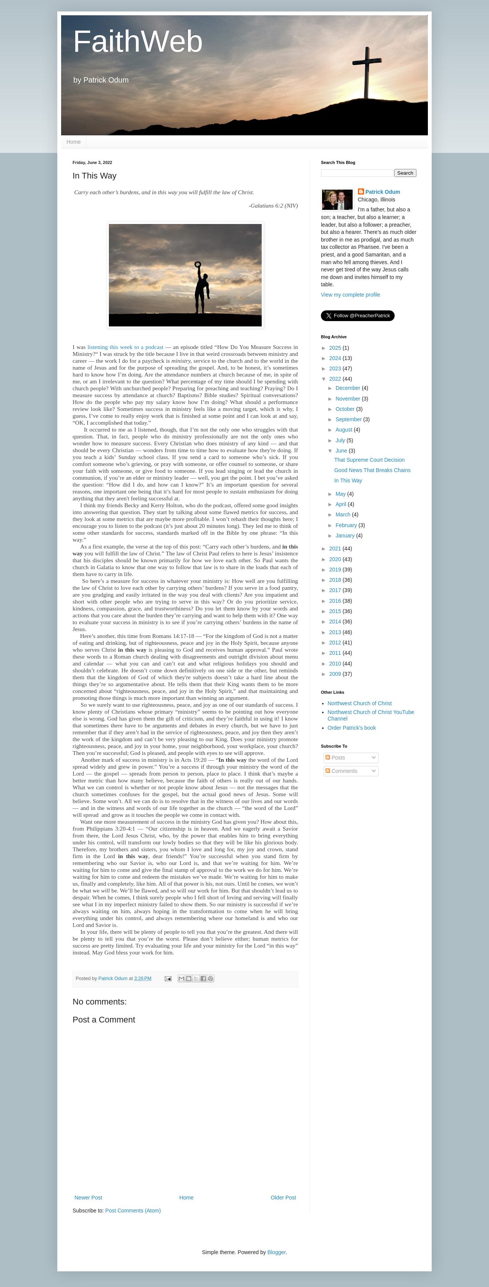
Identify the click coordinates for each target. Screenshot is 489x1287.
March (343, 514)
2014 (336, 621)
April (341, 504)
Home (73, 142)
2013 (336, 632)
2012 (336, 642)
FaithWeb (138, 41)
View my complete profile (350, 295)
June (341, 451)
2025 (336, 348)
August (344, 430)
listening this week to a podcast (125, 347)
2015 (336, 611)
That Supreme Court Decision (369, 460)
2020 (336, 559)
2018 (336, 580)
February (346, 525)
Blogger (276, 1252)
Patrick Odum (383, 192)
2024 (336, 358)
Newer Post (88, 1197)
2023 (336, 368)
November (348, 399)
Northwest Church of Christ (360, 703)
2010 (336, 664)
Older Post (283, 1197)
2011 (336, 653)
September (349, 419)
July (341, 440)
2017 (336, 590)
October (345, 409)
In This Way (348, 480)
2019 (336, 569)
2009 (336, 674)
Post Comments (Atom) (133, 1210)
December (348, 388)
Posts (335, 758)
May (341, 494)
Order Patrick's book (352, 728)
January (345, 535)
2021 (336, 548)
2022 (336, 379)
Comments (341, 771)
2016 (336, 601)
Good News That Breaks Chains (372, 470)
